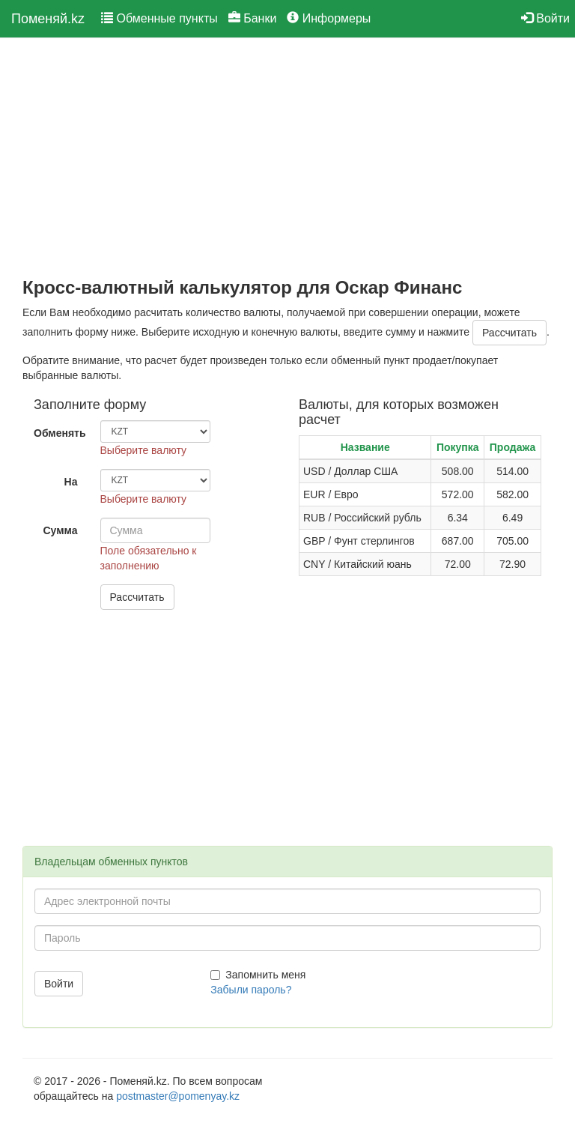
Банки (252, 18)
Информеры (329, 18)
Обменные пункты (159, 18)
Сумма (60, 530)
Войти (545, 18)
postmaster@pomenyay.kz (178, 1096)
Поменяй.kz (48, 18)
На (71, 482)
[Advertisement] (287, 158)
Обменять (60, 433)
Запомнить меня (257, 975)
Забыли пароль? (250, 990)
